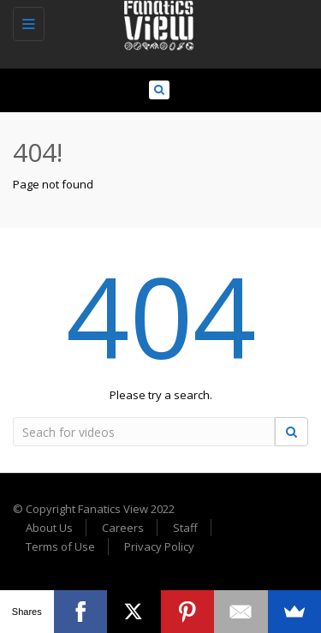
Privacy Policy (159, 546)
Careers (123, 527)
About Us (49, 527)
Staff (185, 527)
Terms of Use (60, 546)
